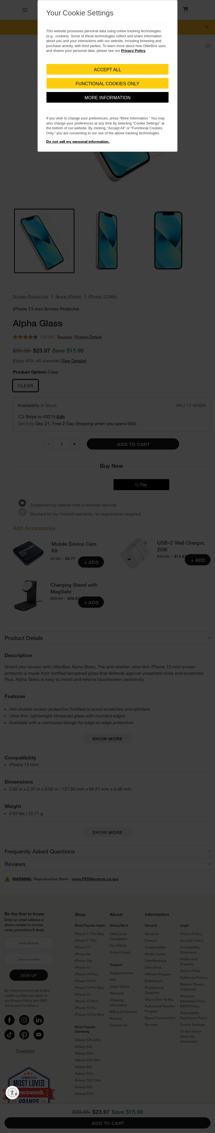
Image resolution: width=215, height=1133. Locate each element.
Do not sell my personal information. (77, 141)
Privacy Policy (133, 51)
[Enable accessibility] (12, 1092)
